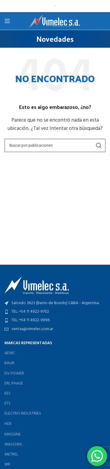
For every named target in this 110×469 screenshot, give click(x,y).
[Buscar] (55, 145)
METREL (11, 454)
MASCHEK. (13, 444)
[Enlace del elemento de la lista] (55, 312)
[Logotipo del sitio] (55, 21)
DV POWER (14, 373)
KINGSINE (12, 434)
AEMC (9, 353)
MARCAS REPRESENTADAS (28, 343)
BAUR (9, 363)
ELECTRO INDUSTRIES (22, 413)
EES (7, 393)
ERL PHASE (13, 383)
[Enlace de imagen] (36, 285)
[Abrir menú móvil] (7, 21)
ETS (7, 403)
